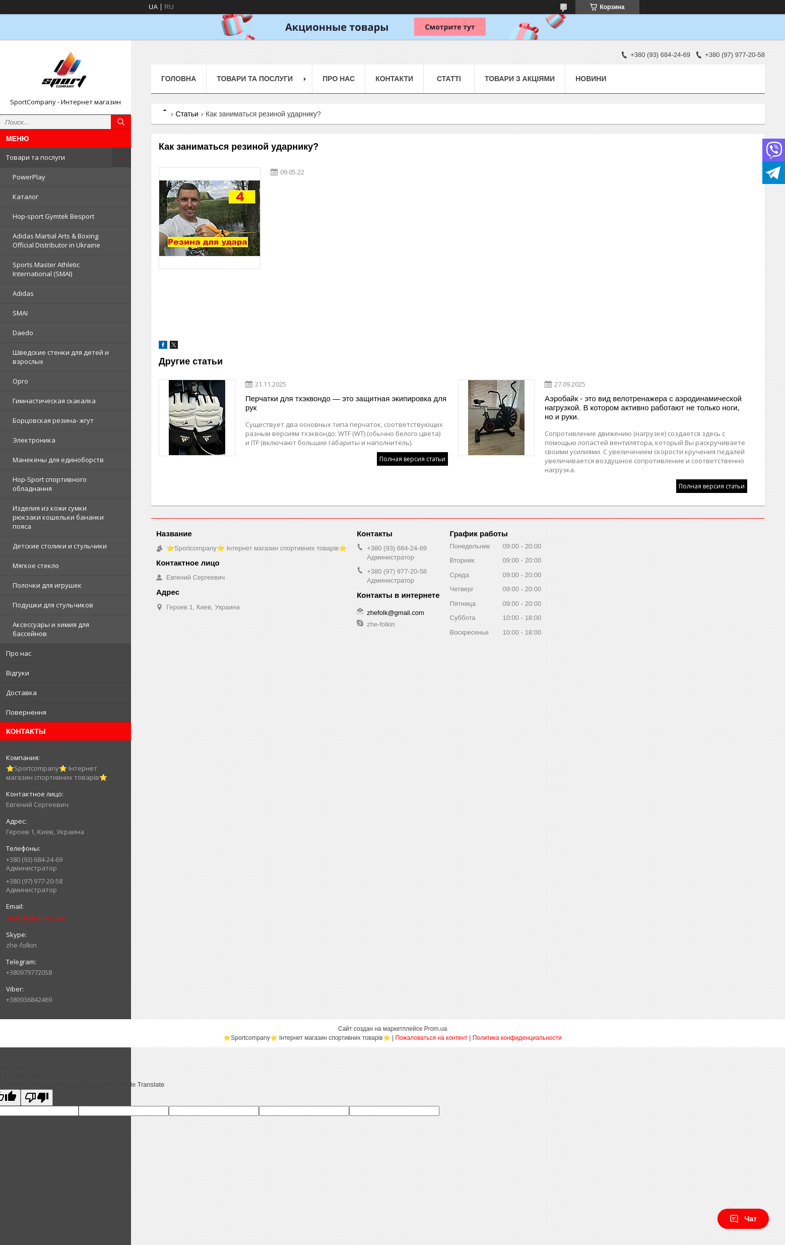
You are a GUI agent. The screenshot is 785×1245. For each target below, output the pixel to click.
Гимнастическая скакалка (54, 400)
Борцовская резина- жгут (53, 420)
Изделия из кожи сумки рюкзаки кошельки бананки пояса (58, 517)
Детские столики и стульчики (60, 545)
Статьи (186, 114)
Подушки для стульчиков (53, 604)
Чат (743, 1218)
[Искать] (121, 122)
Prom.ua (435, 1028)
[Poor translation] (37, 1097)
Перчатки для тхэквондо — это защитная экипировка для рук (345, 403)
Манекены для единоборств (58, 459)
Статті (449, 79)
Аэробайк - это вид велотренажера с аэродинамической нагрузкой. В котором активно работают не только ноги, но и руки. (643, 407)
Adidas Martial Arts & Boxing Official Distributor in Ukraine (56, 240)
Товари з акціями (520, 79)
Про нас (18, 653)
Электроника (34, 440)
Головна (178, 79)
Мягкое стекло (36, 565)
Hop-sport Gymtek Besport (53, 216)
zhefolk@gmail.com (36, 917)
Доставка (21, 692)
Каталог (25, 196)
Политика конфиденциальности (517, 1037)
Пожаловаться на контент (431, 1037)
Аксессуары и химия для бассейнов (51, 629)
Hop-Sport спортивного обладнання (50, 484)
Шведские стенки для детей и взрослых (61, 357)
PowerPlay (29, 176)
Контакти (394, 79)
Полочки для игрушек (47, 585)
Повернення (26, 712)
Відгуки (17, 672)
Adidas (23, 293)
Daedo (23, 332)
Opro (20, 381)
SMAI (20, 313)
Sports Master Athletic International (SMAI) (46, 269)
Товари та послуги (35, 157)
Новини (590, 79)
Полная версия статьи (412, 459)
